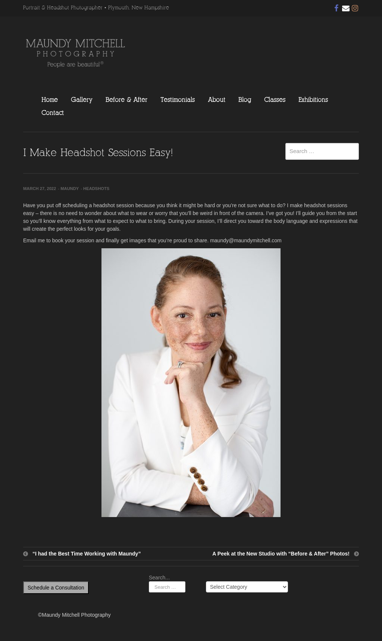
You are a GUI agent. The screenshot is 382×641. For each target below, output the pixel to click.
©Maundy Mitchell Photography (74, 615)
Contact (52, 112)
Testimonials (177, 99)
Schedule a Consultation (56, 588)
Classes (274, 99)
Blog (244, 99)
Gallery (82, 99)
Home (49, 99)
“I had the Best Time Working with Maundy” (86, 554)
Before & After (126, 99)
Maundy (69, 188)
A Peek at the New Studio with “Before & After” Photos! (281, 554)
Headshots (96, 188)
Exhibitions (313, 99)
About (216, 99)
